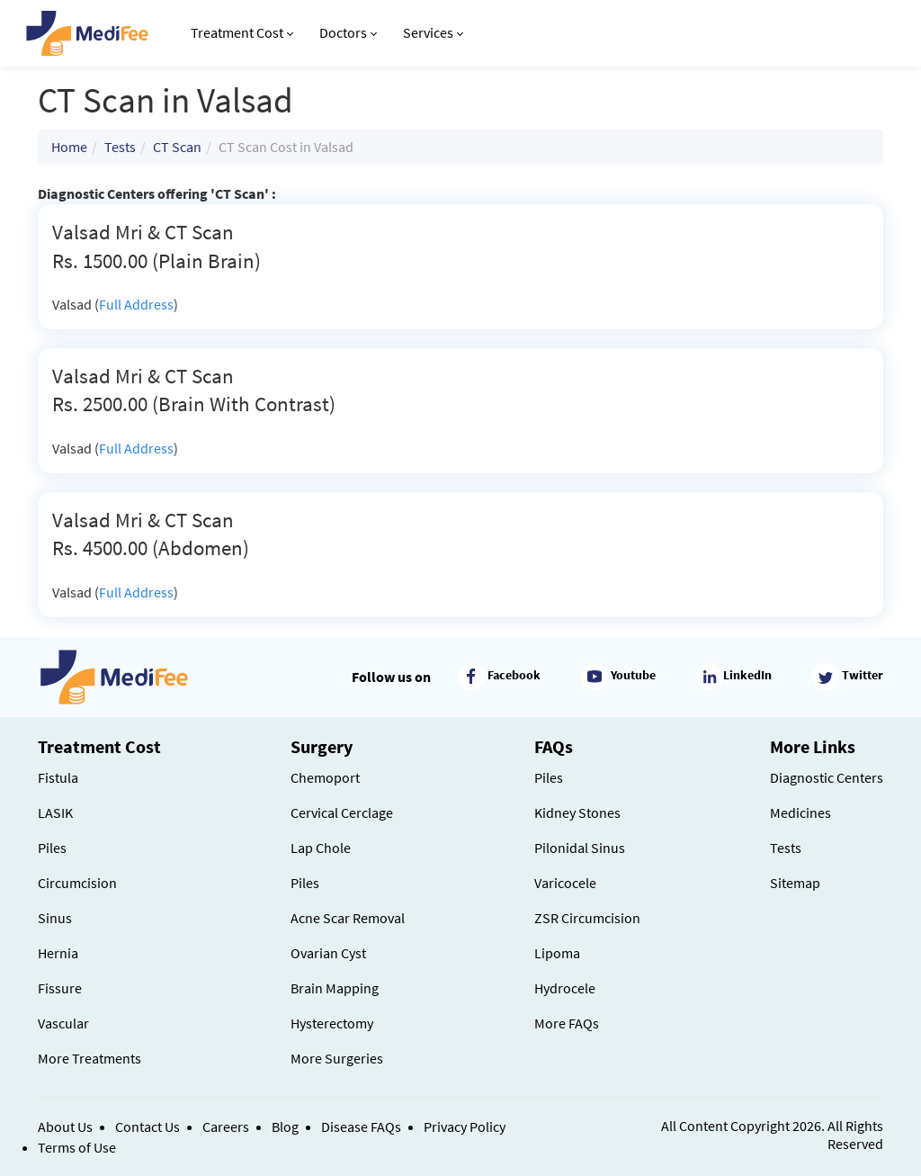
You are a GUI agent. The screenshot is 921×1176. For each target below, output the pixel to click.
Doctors (348, 32)
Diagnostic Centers (826, 777)
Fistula (58, 777)
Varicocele (565, 883)
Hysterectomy (332, 1023)
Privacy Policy (464, 1127)
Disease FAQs (361, 1127)
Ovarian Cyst (328, 953)
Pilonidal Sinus (579, 848)
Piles (52, 848)
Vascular (63, 1023)
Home (69, 147)
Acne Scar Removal (348, 918)
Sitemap (795, 883)
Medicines (800, 812)
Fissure (60, 988)
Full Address (136, 304)
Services (433, 32)
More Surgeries (337, 1058)
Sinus (55, 918)
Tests (120, 147)
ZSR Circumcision (587, 918)
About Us (65, 1127)
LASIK (55, 812)
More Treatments (89, 1058)
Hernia (58, 953)
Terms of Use (77, 1147)
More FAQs (566, 1023)
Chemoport (325, 777)
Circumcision (77, 883)
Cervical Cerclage (342, 812)
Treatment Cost (242, 32)
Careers (225, 1127)
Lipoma (557, 953)
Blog (285, 1127)
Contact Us (147, 1127)
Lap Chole (321, 848)
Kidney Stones (577, 812)
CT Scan (177, 147)
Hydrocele (564, 988)
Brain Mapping (335, 988)
